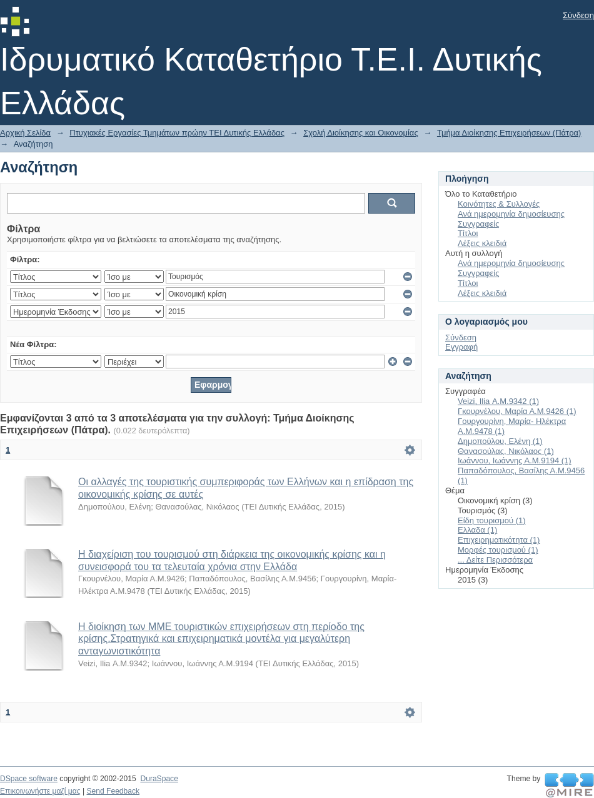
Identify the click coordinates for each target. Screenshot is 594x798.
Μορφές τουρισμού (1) (498, 549)
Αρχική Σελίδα (25, 132)
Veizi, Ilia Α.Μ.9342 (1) (498, 401)
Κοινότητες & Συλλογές (499, 204)
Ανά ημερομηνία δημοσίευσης (511, 214)
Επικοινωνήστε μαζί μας (40, 791)
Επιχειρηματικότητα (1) (499, 539)
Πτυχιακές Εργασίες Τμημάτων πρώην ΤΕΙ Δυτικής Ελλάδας (176, 132)
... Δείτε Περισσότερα (495, 559)
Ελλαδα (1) (477, 529)
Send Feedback (112, 791)
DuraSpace (159, 778)
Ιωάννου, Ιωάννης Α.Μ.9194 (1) (514, 460)
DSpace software (29, 778)
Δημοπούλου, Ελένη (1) (500, 441)
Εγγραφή (461, 347)
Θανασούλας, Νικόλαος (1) (506, 451)
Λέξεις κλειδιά (482, 243)
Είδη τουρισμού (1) (492, 520)
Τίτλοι (468, 233)
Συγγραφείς (478, 224)
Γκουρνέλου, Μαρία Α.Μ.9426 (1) (517, 411)
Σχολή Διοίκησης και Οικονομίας (360, 132)
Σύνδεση (578, 15)
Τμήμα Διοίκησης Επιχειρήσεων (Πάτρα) (509, 132)
